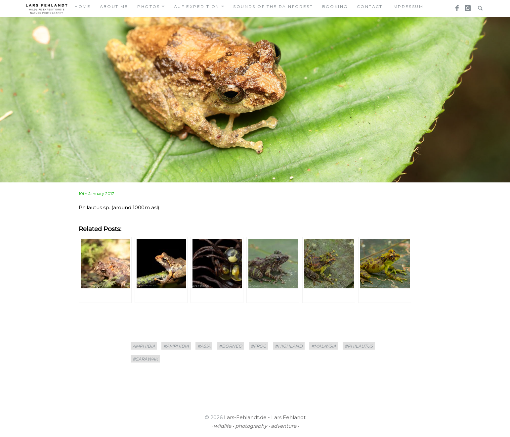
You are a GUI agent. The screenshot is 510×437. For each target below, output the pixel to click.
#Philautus (359, 346)
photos (148, 6)
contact (370, 6)
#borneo (230, 346)
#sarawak (145, 359)
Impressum (407, 6)
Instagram (467, 6)
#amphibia (176, 346)
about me (114, 6)
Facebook (455, 6)
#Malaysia (323, 346)
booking (335, 6)
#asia (203, 346)
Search (479, 6)
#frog (258, 346)
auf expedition (197, 6)
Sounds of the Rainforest (273, 6)
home (82, 6)
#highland (289, 346)
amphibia (144, 346)
